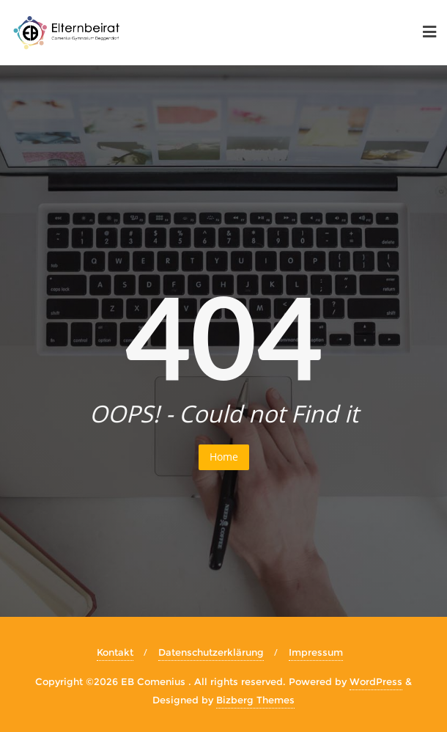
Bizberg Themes (255, 700)
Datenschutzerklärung (211, 652)
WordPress (376, 681)
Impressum (316, 652)
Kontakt (115, 652)
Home (224, 457)
